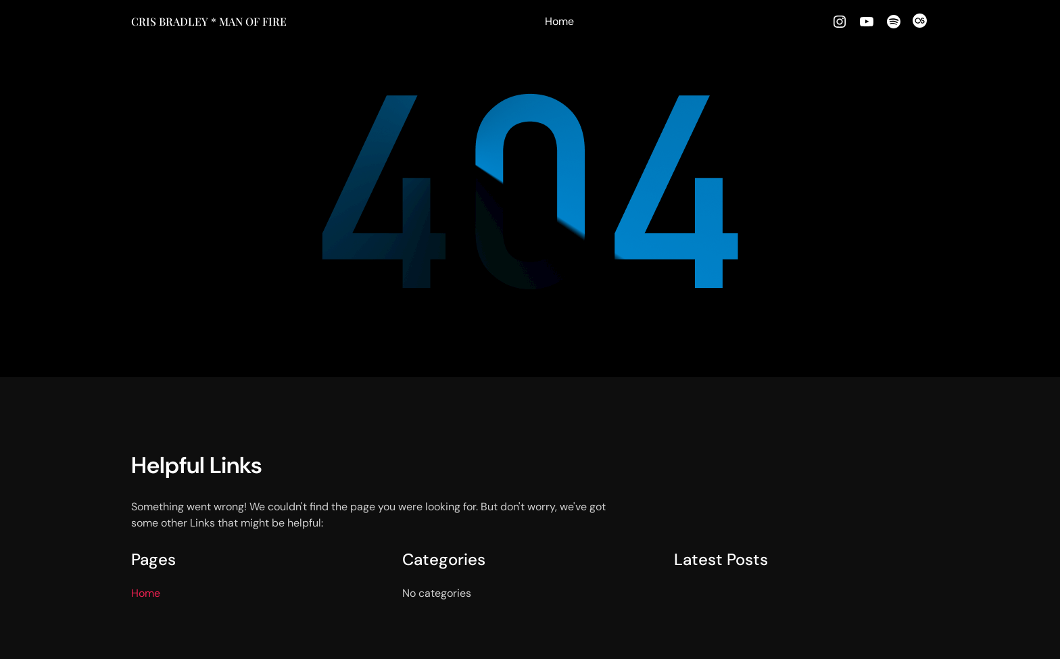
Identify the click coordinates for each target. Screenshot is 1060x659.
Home (559, 21)
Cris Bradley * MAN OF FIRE (209, 21)
